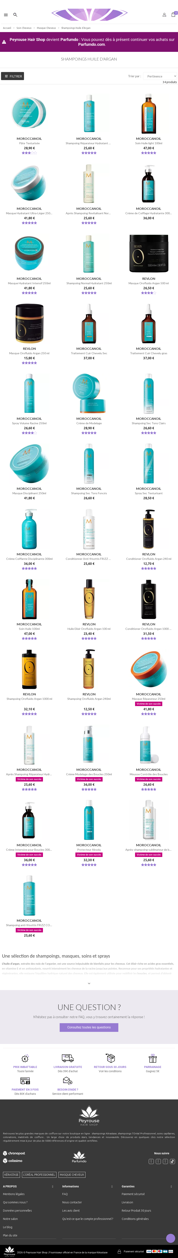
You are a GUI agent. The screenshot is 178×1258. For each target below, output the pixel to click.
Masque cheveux (72, 1174)
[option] (89, 1)
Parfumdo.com (91, 44)
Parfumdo (69, 39)
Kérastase (11, 1174)
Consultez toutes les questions (89, 1027)
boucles (142, 973)
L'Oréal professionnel (39, 1174)
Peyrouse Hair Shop (27, 39)
